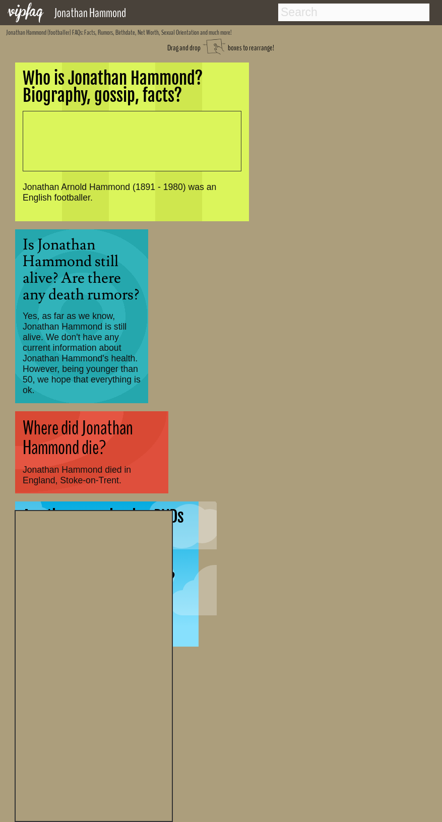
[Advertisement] (93, 665)
